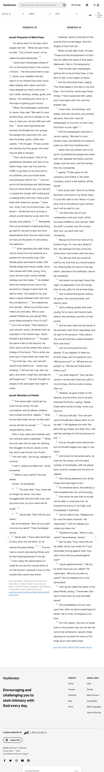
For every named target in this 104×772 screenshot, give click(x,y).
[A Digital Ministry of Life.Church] (52, 731)
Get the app (76, 5)
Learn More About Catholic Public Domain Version (72, 647)
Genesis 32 (13, 13)
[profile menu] (96, 4)
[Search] (39, 5)
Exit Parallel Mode (98, 15)
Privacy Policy (8, 751)
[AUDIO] (83, 15)
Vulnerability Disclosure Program (15, 754)
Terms (17, 751)
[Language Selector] (87, 4)
